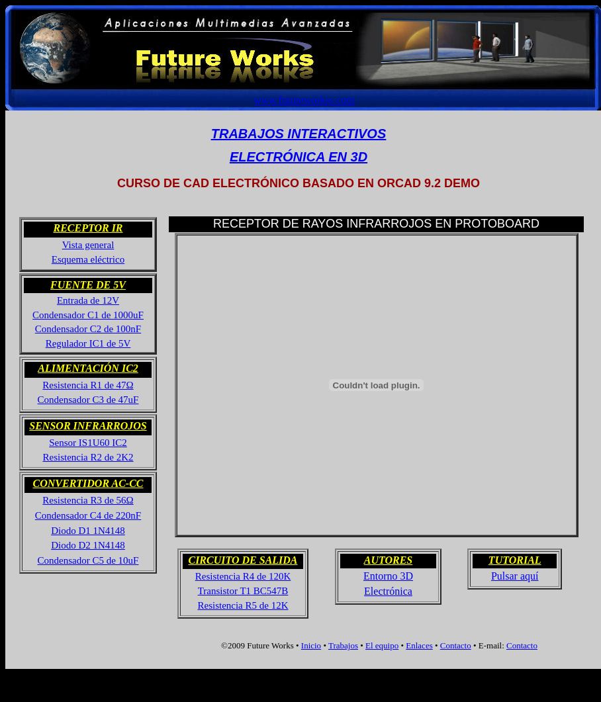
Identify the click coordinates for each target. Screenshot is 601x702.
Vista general (88, 245)
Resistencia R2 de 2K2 (87, 457)
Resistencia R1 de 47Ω (87, 385)
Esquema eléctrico (88, 259)
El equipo (381, 645)
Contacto (455, 645)
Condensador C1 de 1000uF (88, 315)
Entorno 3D (388, 576)
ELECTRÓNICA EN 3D (298, 157)
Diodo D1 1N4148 (88, 530)
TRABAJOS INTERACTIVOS (298, 133)
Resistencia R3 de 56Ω (87, 500)
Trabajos (343, 645)
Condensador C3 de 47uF (88, 399)
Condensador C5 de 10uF (88, 560)
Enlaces (419, 645)
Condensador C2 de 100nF (88, 329)
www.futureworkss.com (304, 100)
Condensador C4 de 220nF (88, 515)
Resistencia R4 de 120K (243, 576)
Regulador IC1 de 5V (88, 343)
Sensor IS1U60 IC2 (88, 442)
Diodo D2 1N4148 (88, 545)
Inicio (311, 645)
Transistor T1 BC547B (243, 591)
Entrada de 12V (88, 300)
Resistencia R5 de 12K (242, 605)
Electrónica (388, 591)
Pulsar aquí (515, 576)
